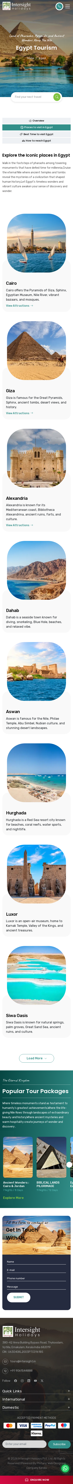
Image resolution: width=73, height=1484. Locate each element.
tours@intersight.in (23, 1361)
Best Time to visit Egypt (36, 134)
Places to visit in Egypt (36, 127)
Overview (36, 120)
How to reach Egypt (36, 140)
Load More (35, 1058)
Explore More (13, 1198)
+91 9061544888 (21, 1370)
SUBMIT (18, 1297)
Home (30, 58)
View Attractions (19, 306)
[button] (69, 1165)
